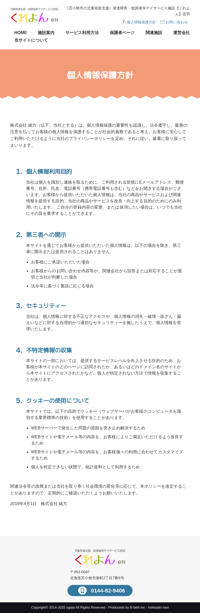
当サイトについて (31, 40)
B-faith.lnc (137, 607)
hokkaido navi (158, 607)
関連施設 (154, 32)
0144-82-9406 (107, 590)
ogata (70, 607)
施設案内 (46, 32)
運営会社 (181, 32)
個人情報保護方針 (141, 22)
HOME (20, 32)
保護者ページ (122, 32)
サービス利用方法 (82, 32)
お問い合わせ (177, 22)
